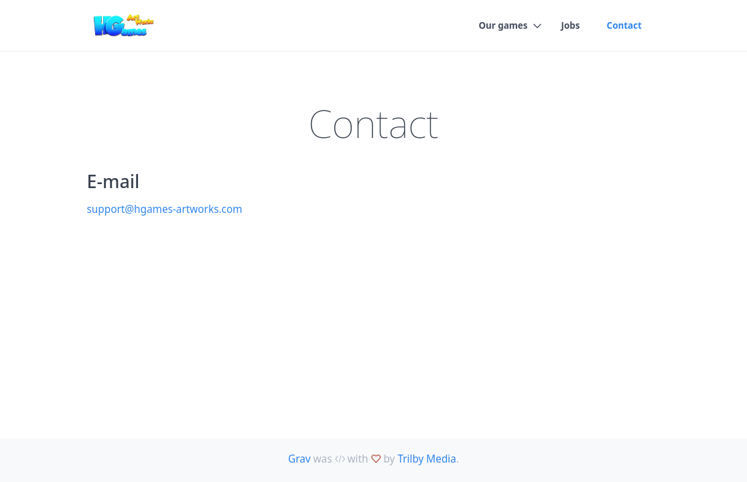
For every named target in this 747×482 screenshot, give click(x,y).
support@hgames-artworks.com (165, 209)
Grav (299, 458)
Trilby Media (426, 458)
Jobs (570, 25)
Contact (624, 25)
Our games (502, 25)
